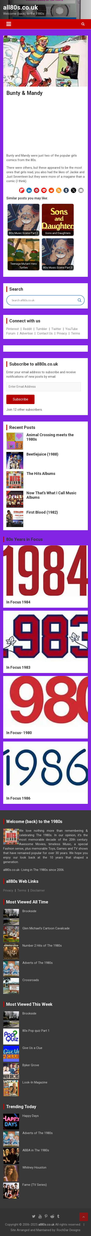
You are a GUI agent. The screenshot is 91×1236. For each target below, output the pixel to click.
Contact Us (45, 333)
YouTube (71, 329)
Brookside (29, 911)
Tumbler (41, 329)
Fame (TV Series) (34, 1185)
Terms (75, 333)
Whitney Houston (34, 1167)
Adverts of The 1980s (37, 963)
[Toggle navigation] (8, 24)
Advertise (26, 333)
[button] (21, 190)
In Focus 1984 (18, 602)
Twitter (56, 329)
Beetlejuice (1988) (42, 454)
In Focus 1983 (18, 667)
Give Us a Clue (32, 1048)
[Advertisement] (45, 125)
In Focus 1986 (18, 798)
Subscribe (20, 399)
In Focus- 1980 (19, 732)
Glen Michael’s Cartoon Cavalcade (46, 928)
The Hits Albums (40, 473)
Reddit (27, 329)
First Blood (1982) (42, 512)
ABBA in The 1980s (35, 1150)
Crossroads (30, 980)
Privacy (62, 333)
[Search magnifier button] (80, 300)
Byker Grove (30, 1065)
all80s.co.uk (20, 7)
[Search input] (44, 300)
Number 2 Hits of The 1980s (42, 945)
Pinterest (12, 329)
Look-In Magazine (34, 1082)
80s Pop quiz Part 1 (36, 1031)
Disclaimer (37, 890)
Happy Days (30, 1116)
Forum (10, 333)
